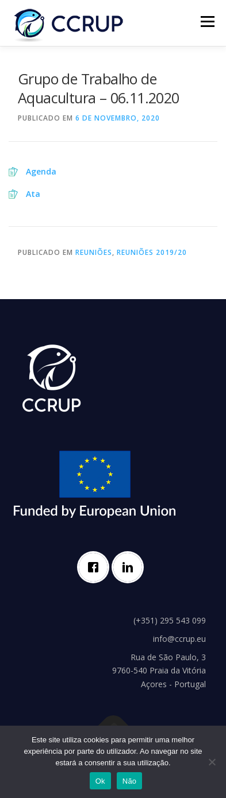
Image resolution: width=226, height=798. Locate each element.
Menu (206, 21)
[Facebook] (96, 567)
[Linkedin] (130, 567)
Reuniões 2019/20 (152, 252)
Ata (33, 193)
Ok (100, 781)
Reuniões (93, 252)
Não (129, 781)
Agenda (41, 171)
